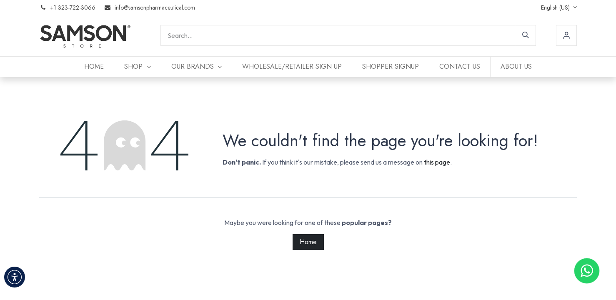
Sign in (566, 35)
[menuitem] (94, 67)
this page (437, 162)
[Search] (525, 35)
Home (308, 242)
